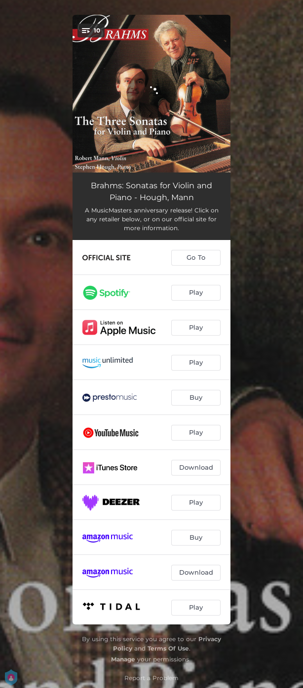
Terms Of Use (168, 648)
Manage (123, 659)
